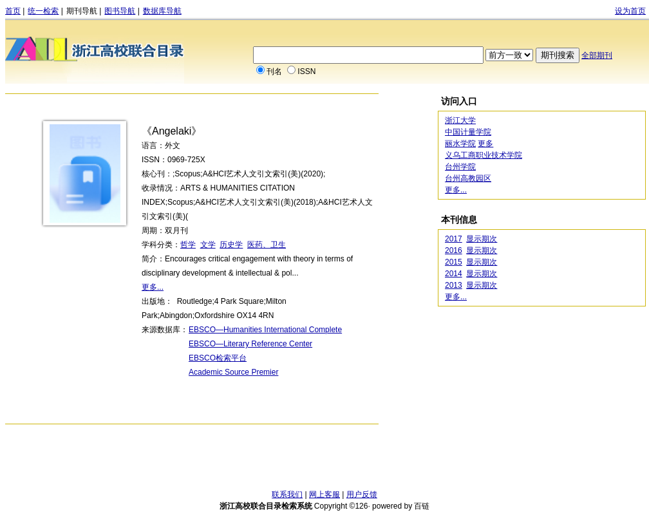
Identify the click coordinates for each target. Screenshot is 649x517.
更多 (485, 143)
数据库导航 (162, 10)
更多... (153, 287)
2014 (453, 273)
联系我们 (287, 494)
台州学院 (460, 166)
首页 (13, 10)
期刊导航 (81, 10)
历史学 (231, 244)
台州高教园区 (468, 178)
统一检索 (43, 10)
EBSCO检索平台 (218, 357)
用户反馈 (361, 494)
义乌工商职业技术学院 (483, 155)
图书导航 (119, 10)
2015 (453, 262)
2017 (453, 238)
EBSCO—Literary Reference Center (250, 343)
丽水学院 (460, 143)
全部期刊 (596, 55)
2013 (453, 285)
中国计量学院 (468, 131)
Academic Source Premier (233, 372)
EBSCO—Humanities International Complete (265, 329)
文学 (208, 244)
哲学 (188, 244)
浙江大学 (460, 120)
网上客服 (324, 494)
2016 (453, 250)
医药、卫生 (266, 244)
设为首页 (630, 10)
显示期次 (481, 238)
